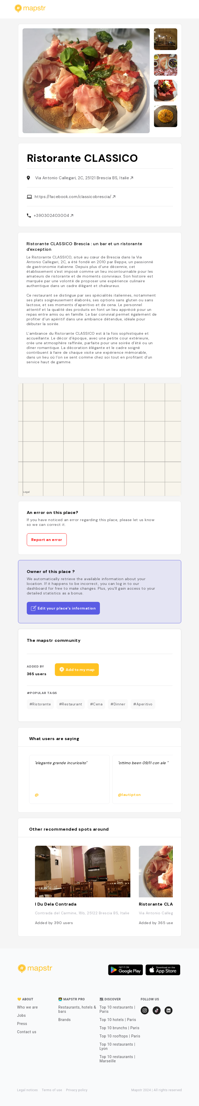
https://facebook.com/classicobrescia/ (75, 196)
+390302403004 (53, 215)
